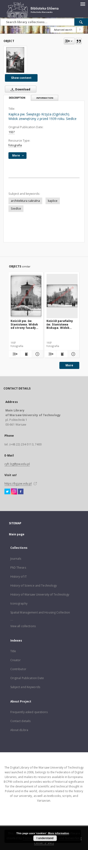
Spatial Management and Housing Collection (40, 612)
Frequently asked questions (29, 712)
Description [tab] (17, 97)
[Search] (81, 22)
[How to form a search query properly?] (80, 30)
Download (19, 89)
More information (58, 833)
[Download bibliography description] (14, 354)
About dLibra (19, 730)
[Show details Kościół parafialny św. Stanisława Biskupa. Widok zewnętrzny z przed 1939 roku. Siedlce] (72, 354)
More (69, 365)
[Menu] (82, 4)
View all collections (23, 626)
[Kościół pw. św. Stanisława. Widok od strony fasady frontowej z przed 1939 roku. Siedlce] (26, 296)
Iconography (18, 603)
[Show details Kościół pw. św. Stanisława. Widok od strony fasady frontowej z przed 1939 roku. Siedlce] (36, 354)
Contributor (18, 669)
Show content (21, 78)
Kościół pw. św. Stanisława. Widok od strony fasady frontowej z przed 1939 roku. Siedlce (24, 324)
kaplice (52, 201)
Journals (15, 559)
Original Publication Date (27, 678)
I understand (45, 838)
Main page (17, 534)
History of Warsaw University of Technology (39, 594)
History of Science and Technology (33, 586)
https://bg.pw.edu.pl (18, 484)
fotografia (15, 145)
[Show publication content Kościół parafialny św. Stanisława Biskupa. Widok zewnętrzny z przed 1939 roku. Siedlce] (62, 354)
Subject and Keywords (25, 687)
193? (11, 132)
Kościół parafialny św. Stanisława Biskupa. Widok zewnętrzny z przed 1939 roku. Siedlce (61, 324)
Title (13, 651)
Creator (15, 660)
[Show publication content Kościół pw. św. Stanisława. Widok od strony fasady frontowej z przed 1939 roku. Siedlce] (26, 354)
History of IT (18, 577)
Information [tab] (44, 97)
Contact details (20, 721)
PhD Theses (18, 568)
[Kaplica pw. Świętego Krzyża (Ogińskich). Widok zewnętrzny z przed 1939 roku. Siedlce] (15, 60)
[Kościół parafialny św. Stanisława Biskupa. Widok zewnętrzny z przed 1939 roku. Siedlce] (62, 296)
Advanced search (63, 29)
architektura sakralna (25, 201)
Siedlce (16, 209)
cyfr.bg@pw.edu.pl (17, 464)
